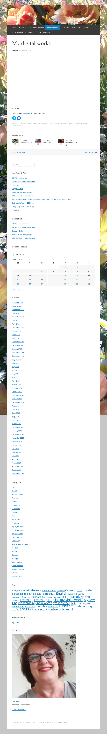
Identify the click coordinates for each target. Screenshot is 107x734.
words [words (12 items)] (58, 609)
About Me (46, 32)
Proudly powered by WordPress (23, 722)
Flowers (15, 498)
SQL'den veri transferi (20, 178)
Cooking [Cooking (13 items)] (70, 590)
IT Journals (29, 32)
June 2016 (16, 413)
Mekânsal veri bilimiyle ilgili (22, 192)
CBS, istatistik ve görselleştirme (23, 196)
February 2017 (17, 388)
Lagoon (15, 512)
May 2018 (15, 367)
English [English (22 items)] (61, 593)
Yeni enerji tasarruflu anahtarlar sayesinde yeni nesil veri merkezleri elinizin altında (42, 199)
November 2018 (18, 352)
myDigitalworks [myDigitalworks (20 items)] (71, 600)
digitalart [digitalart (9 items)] (37, 593)
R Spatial (15, 210)
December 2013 (18, 474)
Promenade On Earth (36, 27)
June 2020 (16, 335)
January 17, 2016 (25, 50)
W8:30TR (22, 27)
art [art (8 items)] (54, 590)
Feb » (20, 290)
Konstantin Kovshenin (60, 722)
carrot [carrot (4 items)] (59, 591)
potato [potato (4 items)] (89, 603)
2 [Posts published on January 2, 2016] (77, 267)
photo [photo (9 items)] (73, 603)
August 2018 (16, 360)
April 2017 (16, 381)
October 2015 (17, 442)
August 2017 (16, 370)
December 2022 (18, 310)
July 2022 (15, 313)
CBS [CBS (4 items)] (63, 591)
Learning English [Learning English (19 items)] (47, 600)
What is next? (17, 576)
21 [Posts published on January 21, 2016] (53, 280)
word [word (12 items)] (50, 609)
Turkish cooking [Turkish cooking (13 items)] (81, 606)
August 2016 (16, 406)
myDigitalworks (82, 123)
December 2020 (18, 328)
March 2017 (16, 385)
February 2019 (17, 345)
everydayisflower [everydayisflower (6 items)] (20, 597)
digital (62, 123)
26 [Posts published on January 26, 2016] (30, 284)
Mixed (14, 516)
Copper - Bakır (17, 189)
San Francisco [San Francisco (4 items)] (30, 607)
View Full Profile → (19, 710)
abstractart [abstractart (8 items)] (47, 590)
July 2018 (15, 363)
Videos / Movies (18, 569)
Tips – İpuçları (17, 562)
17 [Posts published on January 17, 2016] (89, 275)
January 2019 (17, 349)
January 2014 (17, 470)
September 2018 (18, 356)
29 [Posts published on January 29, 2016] (65, 284)
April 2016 (16, 420)
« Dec (14, 290)
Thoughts (15, 559)
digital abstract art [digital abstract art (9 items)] (22, 593)
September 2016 (18, 402)
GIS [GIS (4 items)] (29, 597)
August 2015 (16, 445)
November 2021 (18, 317)
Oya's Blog (21, 13)
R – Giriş (15, 548)
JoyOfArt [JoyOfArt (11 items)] (84, 596)
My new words (17, 32)
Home (14, 27)
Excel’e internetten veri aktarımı (23, 227)
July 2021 (15, 320)
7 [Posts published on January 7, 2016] (53, 271)
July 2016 (15, 409)
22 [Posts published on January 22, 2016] (65, 280)
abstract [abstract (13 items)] (36, 590)
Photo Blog (65, 27)
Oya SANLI (16, 701)
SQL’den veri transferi (20, 224)
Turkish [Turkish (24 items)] (65, 606)
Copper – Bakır (17, 231)
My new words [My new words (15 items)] (42, 603)
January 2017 (17, 392)
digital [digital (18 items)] (88, 590)
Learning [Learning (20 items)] (26, 600)
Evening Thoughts (18, 494)
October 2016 (17, 399)
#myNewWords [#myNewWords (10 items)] (21, 590)
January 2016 (17, 431)
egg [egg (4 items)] (53, 594)
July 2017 (15, 374)
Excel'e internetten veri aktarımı (23, 182)
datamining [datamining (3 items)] (80, 591)
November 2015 (18, 438)
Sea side (15, 551)
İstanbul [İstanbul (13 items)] (67, 609)
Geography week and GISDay (23, 207)
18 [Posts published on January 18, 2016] (18, 280)
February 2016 (17, 427)
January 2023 (17, 306)
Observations (17, 537)
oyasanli (15, 50)
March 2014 (16, 463)
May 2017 (15, 377)
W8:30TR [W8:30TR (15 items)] (23, 609)
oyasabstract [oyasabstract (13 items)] (61, 603)
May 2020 (15, 338)
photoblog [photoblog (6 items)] (81, 603)
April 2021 (16, 324)
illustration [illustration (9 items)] (37, 597)
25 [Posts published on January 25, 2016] (18, 284)
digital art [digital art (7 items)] (47, 594)
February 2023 (17, 303)
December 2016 (18, 395)
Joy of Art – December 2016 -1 (71, 142)
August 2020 (16, 331)
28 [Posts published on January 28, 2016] (53, 284)
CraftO (38, 32)
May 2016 (15, 417)
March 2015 (16, 452)
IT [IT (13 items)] (63, 596)
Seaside (15, 555)
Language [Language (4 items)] (15, 600)
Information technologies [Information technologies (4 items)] (52, 597)
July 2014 (15, 456)
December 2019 (18, 342)
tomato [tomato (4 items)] (50, 607)
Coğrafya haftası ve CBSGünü (23, 203)
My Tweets (16, 623)
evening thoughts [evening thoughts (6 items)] (76, 594)
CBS (14, 487)
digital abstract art (71, 123)
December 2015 (18, 434)
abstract (56, 123)
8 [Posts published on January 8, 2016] (65, 271)
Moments (87, 27)
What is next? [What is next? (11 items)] (38, 609)
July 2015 (15, 449)
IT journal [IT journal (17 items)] (72, 597)
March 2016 (16, 424)
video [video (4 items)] (14, 610)
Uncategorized (17, 566)
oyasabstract (16, 125)
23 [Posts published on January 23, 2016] (77, 280)
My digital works (52, 27)
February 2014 (17, 466)
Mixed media (76, 27)
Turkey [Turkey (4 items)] (55, 607)
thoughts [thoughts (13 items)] (41, 606)
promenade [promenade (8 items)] (18, 606)
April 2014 (16, 459)
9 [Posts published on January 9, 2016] (77, 271)
